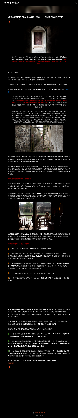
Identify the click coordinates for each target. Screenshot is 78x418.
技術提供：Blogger (39, 412)
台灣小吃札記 (11, 2)
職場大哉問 (11, 363)
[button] (9, 22)
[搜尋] (76, 3)
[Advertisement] (39, 295)
